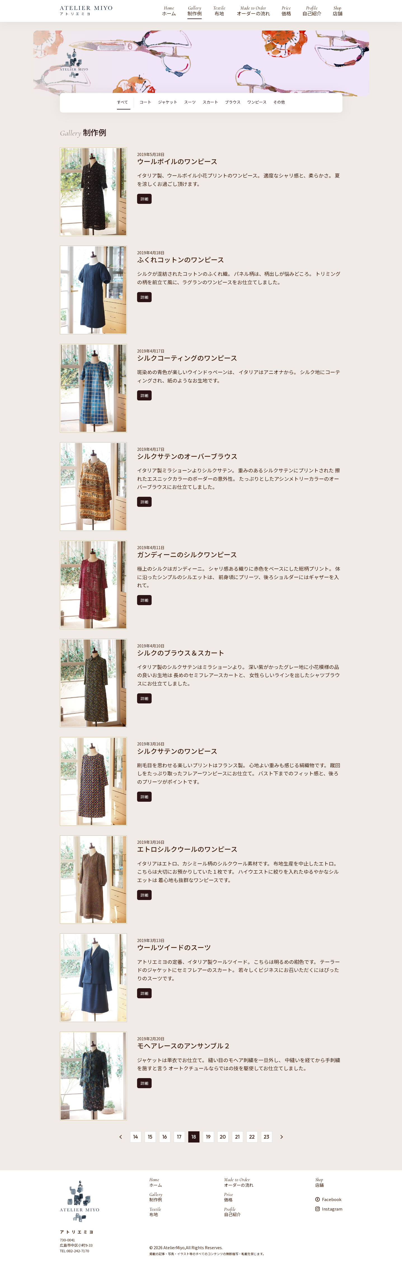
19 (208, 1136)
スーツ (190, 102)
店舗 (337, 11)
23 (266, 1136)
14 (135, 1136)
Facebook (332, 1199)
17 (179, 1136)
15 (150, 1136)
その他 (279, 102)
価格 (286, 11)
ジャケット (167, 102)
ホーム (169, 11)
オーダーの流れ (253, 11)
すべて (122, 102)
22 (252, 1136)
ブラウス (233, 102)
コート (145, 102)
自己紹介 (311, 11)
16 (164, 1136)
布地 (219, 11)
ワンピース (257, 102)
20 (223, 1136)
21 (237, 1136)
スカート (210, 102)
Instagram (332, 1208)
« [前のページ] (121, 1136)
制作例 (194, 11)
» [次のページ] (281, 1137)
